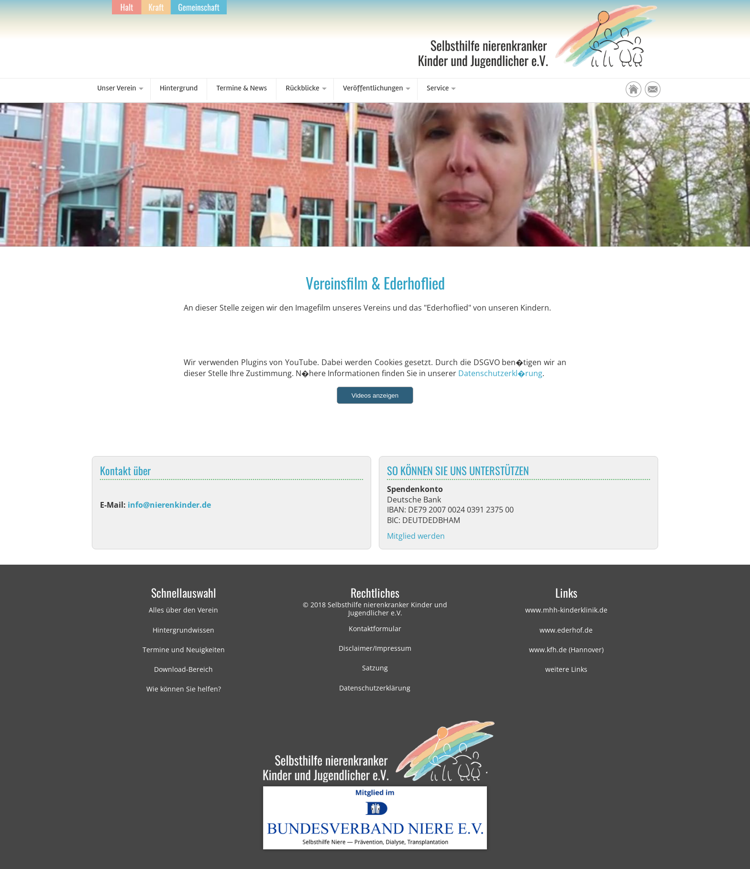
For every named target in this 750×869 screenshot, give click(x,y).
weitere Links (566, 669)
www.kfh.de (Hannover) (566, 649)
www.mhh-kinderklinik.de (566, 609)
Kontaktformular (375, 628)
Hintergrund (179, 88)
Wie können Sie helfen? (183, 688)
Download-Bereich (183, 669)
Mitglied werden (416, 536)
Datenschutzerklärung (374, 687)
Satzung (375, 667)
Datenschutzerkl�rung (500, 373)
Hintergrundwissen (183, 630)
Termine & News (242, 88)
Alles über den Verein (183, 609)
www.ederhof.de (566, 630)
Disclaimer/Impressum (375, 648)
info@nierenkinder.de (169, 505)
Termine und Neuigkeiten (184, 649)
